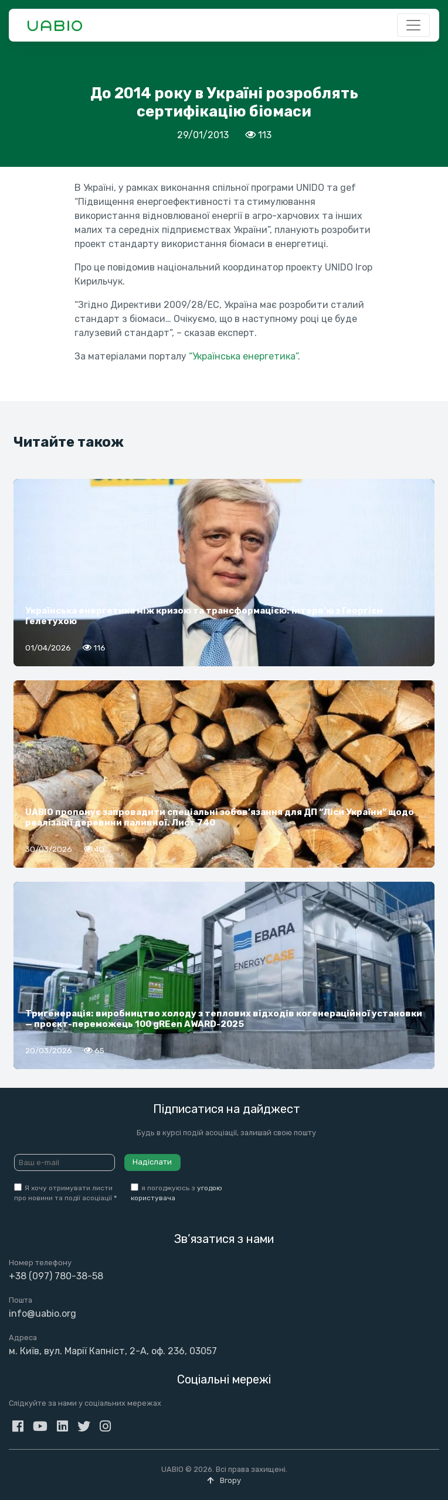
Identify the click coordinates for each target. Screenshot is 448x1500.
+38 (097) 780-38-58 (56, 1276)
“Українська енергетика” (243, 356)
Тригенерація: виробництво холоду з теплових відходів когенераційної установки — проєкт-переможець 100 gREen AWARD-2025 (223, 1018)
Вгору (224, 1480)
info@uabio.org (42, 1313)
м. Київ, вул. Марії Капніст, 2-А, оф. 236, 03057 (113, 1351)
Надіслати (152, 1161)
